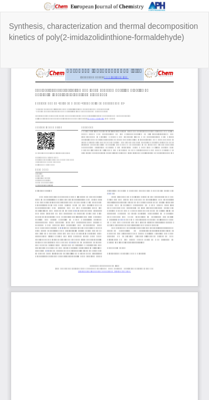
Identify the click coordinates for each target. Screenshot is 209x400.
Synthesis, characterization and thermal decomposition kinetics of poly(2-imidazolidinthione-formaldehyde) (103, 32)
